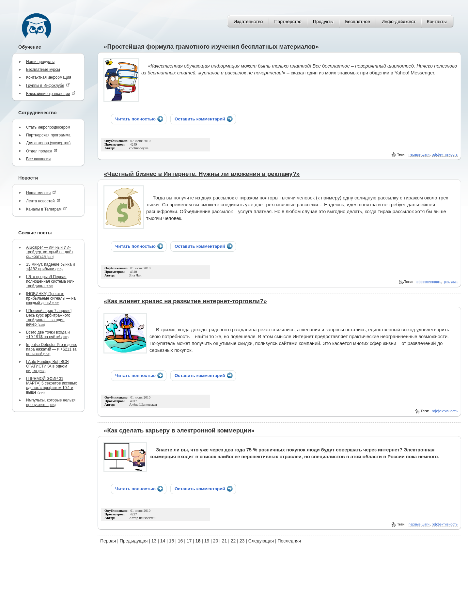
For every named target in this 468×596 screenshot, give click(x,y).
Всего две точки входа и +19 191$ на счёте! (48, 334)
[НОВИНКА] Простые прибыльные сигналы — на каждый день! (51, 298)
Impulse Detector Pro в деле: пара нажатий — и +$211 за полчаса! (51, 349)
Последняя (289, 540)
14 (162, 540)
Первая (108, 540)
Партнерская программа (48, 135)
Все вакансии (38, 159)
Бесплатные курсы (43, 69)
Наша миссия (41, 192)
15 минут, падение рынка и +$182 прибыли (50, 266)
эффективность (445, 154)
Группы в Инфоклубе (48, 85)
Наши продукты (40, 61)
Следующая (261, 540)
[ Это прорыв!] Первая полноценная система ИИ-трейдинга (50, 281)
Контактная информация (48, 77)
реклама (451, 282)
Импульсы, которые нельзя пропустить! (50, 402)
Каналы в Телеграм (46, 209)
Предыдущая (134, 540)
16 (180, 540)
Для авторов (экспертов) (48, 143)
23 (242, 540)
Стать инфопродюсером (48, 127)
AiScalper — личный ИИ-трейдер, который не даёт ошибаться (49, 252)
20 (215, 540)
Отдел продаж (41, 151)
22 (233, 540)
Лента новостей (43, 200)
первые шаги (419, 154)
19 (207, 540)
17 (189, 540)
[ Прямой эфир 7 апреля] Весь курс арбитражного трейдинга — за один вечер (48, 317)
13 (154, 540)
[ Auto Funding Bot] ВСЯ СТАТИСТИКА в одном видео (47, 366)
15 (171, 540)
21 (224, 540)
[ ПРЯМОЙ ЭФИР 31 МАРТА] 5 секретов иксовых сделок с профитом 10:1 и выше (51, 385)
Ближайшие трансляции (50, 93)
